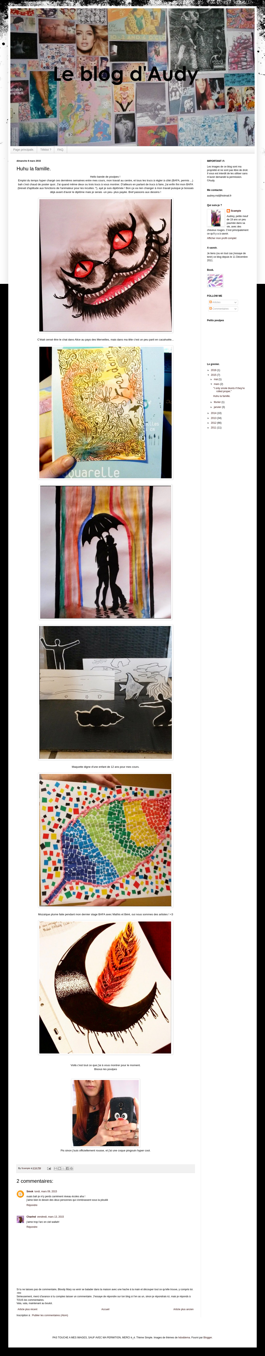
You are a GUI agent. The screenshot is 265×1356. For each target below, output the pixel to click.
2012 (214, 422)
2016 (214, 370)
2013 (214, 418)
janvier (218, 407)
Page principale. (23, 149)
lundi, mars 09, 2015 (46, 1191)
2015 (214, 374)
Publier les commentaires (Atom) (50, 1315)
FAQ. (60, 149)
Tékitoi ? (45, 149)
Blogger (208, 1337)
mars (217, 384)
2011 (214, 427)
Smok (29, 1191)
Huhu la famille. (221, 396)
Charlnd (31, 1216)
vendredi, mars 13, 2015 (50, 1216)
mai (216, 379)
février (218, 402)
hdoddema (184, 1337)
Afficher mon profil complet (221, 238)
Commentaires (219, 308)
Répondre (31, 1205)
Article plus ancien (183, 1309)
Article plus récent (27, 1309)
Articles (214, 302)
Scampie (236, 210)
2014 (214, 413)
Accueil (105, 1309)
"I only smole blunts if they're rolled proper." (229, 390)
